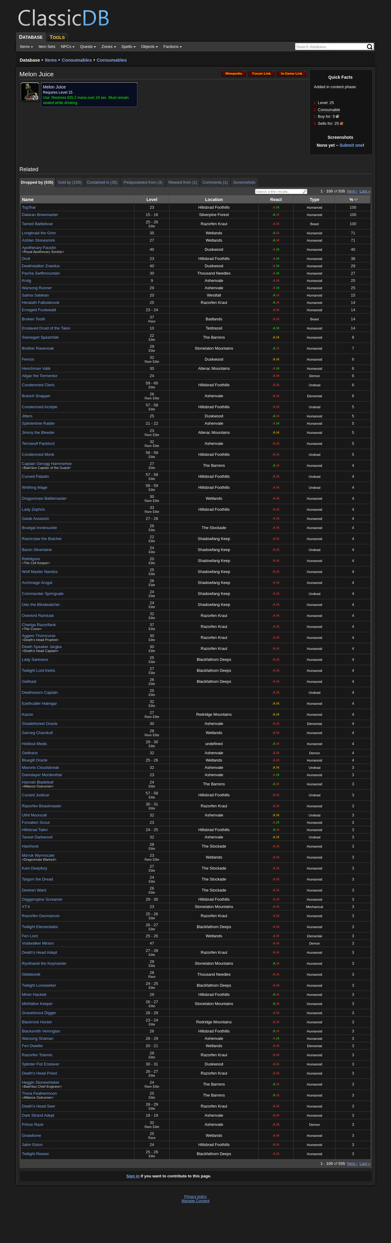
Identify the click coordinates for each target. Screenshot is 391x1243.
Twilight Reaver (35, 1153)
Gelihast (29, 681)
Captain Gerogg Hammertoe (47, 463)
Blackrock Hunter (37, 1022)
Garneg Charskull (37, 732)
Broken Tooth (33, 319)
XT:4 (26, 906)
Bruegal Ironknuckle (39, 527)
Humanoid (314, 207)
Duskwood (214, 249)
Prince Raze (33, 1124)
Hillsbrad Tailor (35, 829)
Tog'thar (29, 207)
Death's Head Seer (38, 1106)
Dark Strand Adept (38, 1115)
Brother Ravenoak (38, 348)
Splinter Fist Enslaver (41, 1064)
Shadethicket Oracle (40, 723)
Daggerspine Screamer (42, 899)
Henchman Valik (36, 368)
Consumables (77, 60)
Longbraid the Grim (39, 233)
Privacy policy (195, 1196)
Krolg (26, 280)
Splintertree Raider (38, 423)
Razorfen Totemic (37, 1055)
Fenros (28, 359)
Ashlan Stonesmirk (38, 240)
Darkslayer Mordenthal (42, 775)
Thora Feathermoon (39, 1093)
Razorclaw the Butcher (42, 538)
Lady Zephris (33, 509)
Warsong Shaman (38, 1038)
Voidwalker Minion (38, 943)
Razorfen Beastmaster (41, 806)
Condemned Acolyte (39, 407)
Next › (352, 191)
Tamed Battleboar (37, 224)
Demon (314, 376)
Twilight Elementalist (40, 926)
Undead (314, 385)
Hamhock (30, 846)
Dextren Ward (34, 890)
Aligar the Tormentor (40, 375)
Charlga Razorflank (39, 624)
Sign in (133, 1176)
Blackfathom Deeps (214, 659)
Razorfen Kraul (214, 224)
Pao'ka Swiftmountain (41, 273)
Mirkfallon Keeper (37, 1003)
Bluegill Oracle (35, 760)
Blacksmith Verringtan (41, 1031)
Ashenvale (214, 280)
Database (30, 60)
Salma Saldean (35, 295)
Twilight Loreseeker (39, 985)
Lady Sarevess (35, 659)
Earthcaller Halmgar (39, 703)
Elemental (314, 396)
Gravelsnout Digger (39, 1013)
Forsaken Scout (36, 822)
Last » (365, 191)
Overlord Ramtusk (38, 615)
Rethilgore (31, 559)
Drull (26, 258)
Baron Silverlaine (37, 549)
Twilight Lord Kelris (38, 670)
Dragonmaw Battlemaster (44, 498)
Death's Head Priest (39, 1073)
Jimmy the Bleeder (38, 432)
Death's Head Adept (39, 952)
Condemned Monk (38, 454)
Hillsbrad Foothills (214, 207)
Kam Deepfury (34, 868)
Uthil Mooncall (34, 815)
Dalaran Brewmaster (40, 214)
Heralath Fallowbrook (41, 302)
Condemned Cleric (38, 385)
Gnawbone (31, 1135)
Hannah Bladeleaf (37, 782)
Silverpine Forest (214, 214)
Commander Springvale (43, 593)
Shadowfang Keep (214, 538)
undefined (214, 743)
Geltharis (30, 753)
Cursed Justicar (35, 795)
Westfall (214, 295)
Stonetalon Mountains (214, 348)
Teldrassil (214, 328)
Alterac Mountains (214, 368)
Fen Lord (30, 936)
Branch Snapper (36, 396)
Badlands (214, 319)
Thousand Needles (214, 273)
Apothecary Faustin (39, 247)
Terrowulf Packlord (38, 443)
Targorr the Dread (37, 879)
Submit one (351, 145)
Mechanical (314, 907)
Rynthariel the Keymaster (44, 963)
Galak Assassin (35, 518)
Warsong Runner (37, 288)
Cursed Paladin (35, 476)
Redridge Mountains (214, 714)
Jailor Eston (32, 1144)
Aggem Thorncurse (39, 635)
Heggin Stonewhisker (41, 1082)
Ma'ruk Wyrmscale (38, 855)
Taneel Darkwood (37, 837)
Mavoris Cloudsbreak (40, 767)
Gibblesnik (31, 974)
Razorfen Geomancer (41, 915)
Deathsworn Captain (40, 692)
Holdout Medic (34, 743)
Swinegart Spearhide (40, 337)
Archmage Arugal (37, 582)
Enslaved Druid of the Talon (46, 328)
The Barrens (214, 337)
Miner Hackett (34, 994)
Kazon (27, 714)
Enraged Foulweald (39, 310)
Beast (314, 224)
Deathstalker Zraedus (41, 266)
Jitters (27, 416)
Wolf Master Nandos (40, 571)
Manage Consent (195, 1201)
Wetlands (214, 233)
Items (51, 60)
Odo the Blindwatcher (41, 604)
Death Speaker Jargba (42, 646)
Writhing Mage (35, 487)
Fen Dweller (32, 1045)
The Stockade (214, 527)
